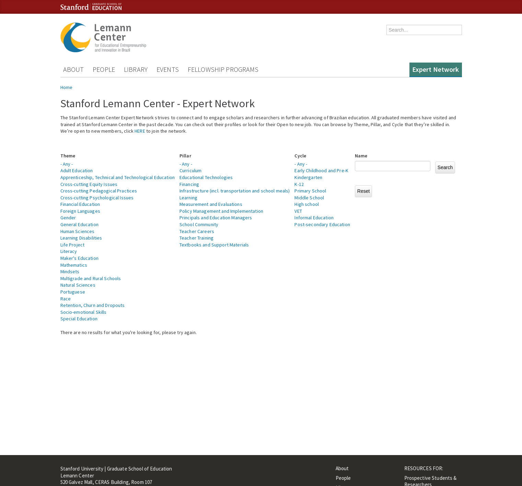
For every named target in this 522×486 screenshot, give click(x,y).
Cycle (300, 156)
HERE (140, 131)
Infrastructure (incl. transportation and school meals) (234, 191)
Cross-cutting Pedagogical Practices (98, 191)
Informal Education (314, 217)
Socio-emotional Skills (83, 312)
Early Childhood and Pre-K (321, 170)
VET (298, 211)
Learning (188, 198)
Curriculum (190, 170)
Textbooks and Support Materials (214, 245)
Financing (189, 184)
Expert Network (435, 69)
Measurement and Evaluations (210, 204)
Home (66, 87)
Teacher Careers (196, 231)
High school (306, 204)
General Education (79, 224)
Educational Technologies (206, 177)
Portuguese (72, 292)
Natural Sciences (77, 285)
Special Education (78, 319)
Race (65, 299)
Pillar (185, 156)
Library (136, 69)
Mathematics (74, 265)
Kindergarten (308, 177)
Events (167, 69)
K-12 (299, 184)
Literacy (68, 251)
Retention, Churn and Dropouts (92, 305)
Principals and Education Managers (215, 217)
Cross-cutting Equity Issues (89, 184)
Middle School (309, 198)
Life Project (72, 245)
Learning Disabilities (81, 238)
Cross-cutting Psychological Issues (97, 198)
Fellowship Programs (223, 69)
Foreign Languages (80, 211)
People (104, 69)
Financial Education (80, 204)
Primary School (310, 191)
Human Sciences (77, 231)
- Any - (66, 164)
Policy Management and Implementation (221, 211)
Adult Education (76, 170)
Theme (68, 156)
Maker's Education (79, 258)
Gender (68, 217)
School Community (198, 224)
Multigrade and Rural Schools (90, 278)
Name (361, 156)
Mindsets (70, 271)
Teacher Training (196, 238)
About (73, 69)
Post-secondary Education (322, 224)
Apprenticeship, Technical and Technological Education (117, 177)
